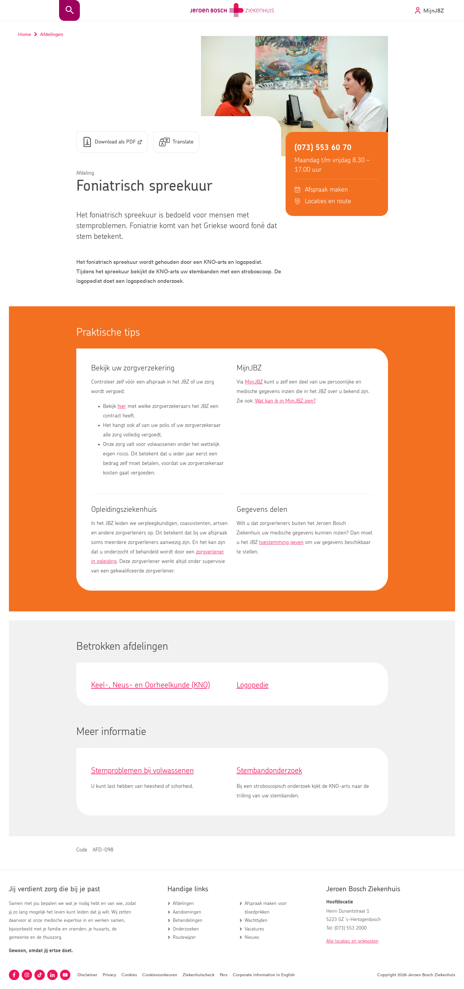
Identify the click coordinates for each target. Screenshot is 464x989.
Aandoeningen (187, 912)
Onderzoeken (186, 929)
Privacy (109, 974)
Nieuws (252, 937)
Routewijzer (184, 937)
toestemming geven (281, 542)
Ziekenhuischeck (198, 974)
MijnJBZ (254, 382)
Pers (223, 974)
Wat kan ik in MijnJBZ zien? (285, 401)
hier (122, 406)
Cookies (129, 974)
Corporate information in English (264, 974)
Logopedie (253, 685)
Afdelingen (183, 903)
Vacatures (254, 929)
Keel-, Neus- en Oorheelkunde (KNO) (150, 685)
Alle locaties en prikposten (352, 941)
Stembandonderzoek (269, 771)
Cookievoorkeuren (159, 974)
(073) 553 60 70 (322, 148)
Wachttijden (256, 920)
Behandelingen (187, 920)
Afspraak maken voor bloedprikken (266, 907)
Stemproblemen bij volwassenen (142, 771)
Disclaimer (87, 974)
